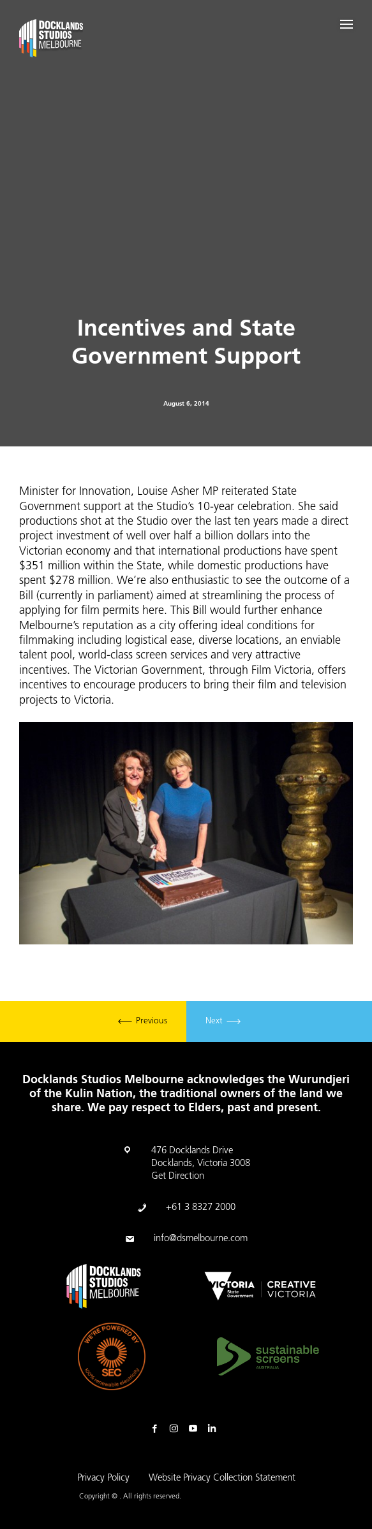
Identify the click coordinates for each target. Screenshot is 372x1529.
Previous (142, 1021)
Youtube (195, 1429)
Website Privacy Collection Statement (222, 1478)
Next (223, 1021)
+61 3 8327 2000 (200, 1208)
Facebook (157, 1429)
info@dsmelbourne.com (201, 1239)
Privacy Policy (103, 1478)
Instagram (176, 1429)
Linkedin (215, 1429)
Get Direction (177, 1176)
